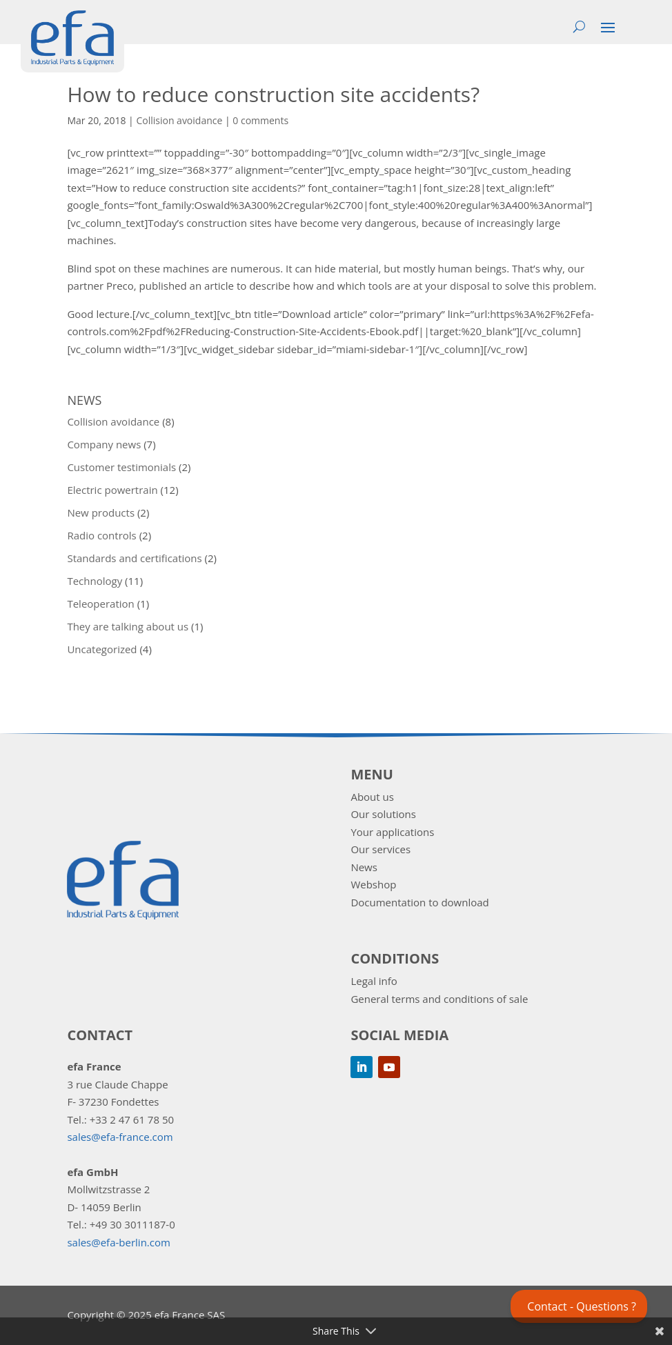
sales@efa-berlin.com (118, 1242)
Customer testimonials (121, 467)
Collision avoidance (179, 120)
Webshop (373, 884)
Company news (104, 444)
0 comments (260, 120)
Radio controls (101, 535)
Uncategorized (102, 649)
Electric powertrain (112, 490)
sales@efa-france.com (119, 1137)
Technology (94, 581)
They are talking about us (127, 626)
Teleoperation (100, 603)
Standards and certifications (134, 558)
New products (101, 512)
